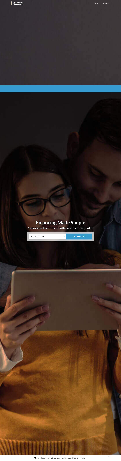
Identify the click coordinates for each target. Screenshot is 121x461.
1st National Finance (25, 3)
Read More (81, 458)
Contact (105, 3)
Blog (96, 3)
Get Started (79, 236)
